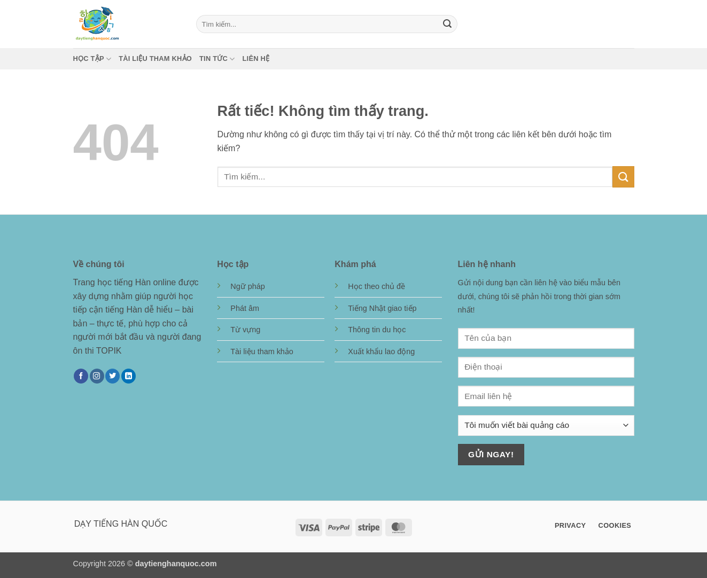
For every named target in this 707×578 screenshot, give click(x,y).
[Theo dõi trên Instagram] (97, 376)
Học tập (92, 59)
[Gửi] (447, 24)
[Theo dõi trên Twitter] (112, 376)
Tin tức (217, 59)
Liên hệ (256, 58)
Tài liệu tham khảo (155, 58)
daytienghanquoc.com (176, 563)
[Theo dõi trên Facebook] (81, 376)
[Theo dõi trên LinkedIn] (128, 376)
